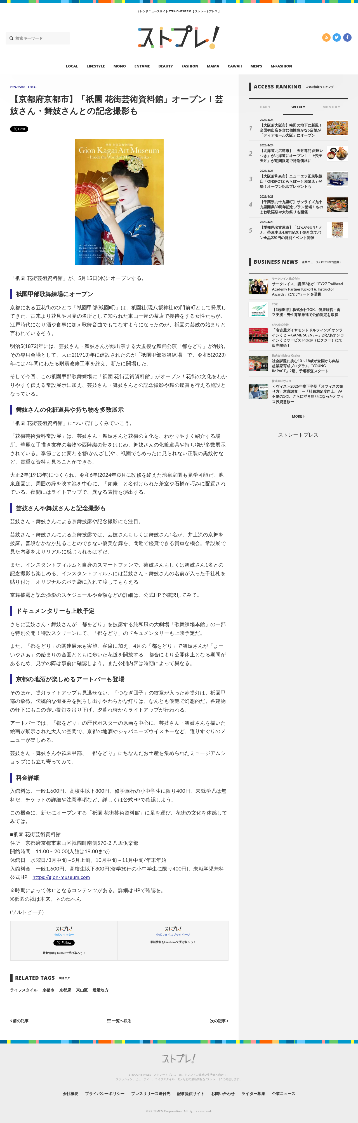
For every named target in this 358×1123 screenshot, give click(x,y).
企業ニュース (284, 1093)
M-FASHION (281, 66)
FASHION (190, 66)
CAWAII (235, 66)
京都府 (65, 990)
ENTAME (142, 66)
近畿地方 (100, 990)
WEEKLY (298, 107)
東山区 (82, 990)
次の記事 (219, 1020)
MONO (120, 66)
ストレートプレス (298, 435)
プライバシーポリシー (104, 1093)
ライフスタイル (23, 990)
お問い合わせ (223, 1093)
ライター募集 (253, 1093)
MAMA (213, 66)
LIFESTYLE (96, 66)
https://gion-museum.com (61, 877)
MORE (298, 417)
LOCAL (72, 66)
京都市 (48, 990)
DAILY (265, 107)
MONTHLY (331, 107)
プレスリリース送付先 (150, 1093)
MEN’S (256, 66)
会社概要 (70, 1093)
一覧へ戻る (119, 1020)
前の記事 (19, 1020)
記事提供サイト (190, 1093)
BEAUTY (166, 66)
